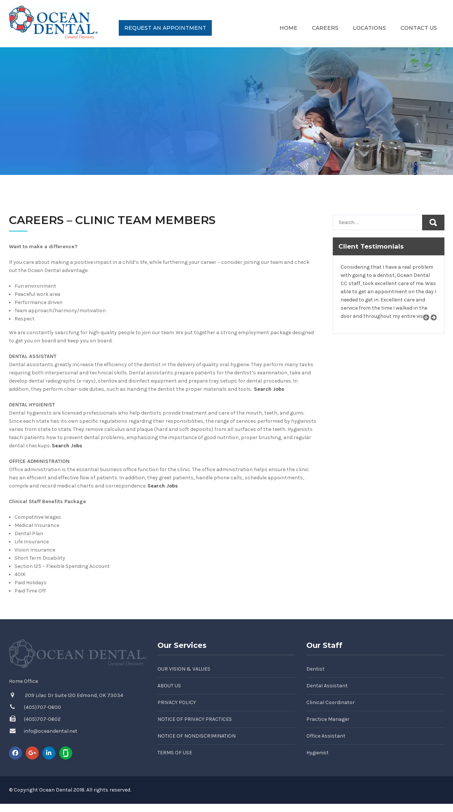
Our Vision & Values (183, 669)
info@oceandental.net (50, 731)
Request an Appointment (165, 28)
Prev (428, 325)
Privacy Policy (176, 702)
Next (436, 325)
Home (288, 28)
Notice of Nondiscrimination (196, 736)
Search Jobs (269, 389)
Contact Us (419, 28)
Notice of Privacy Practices (194, 719)
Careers (325, 28)
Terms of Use (174, 752)
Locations (369, 28)
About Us (169, 685)
